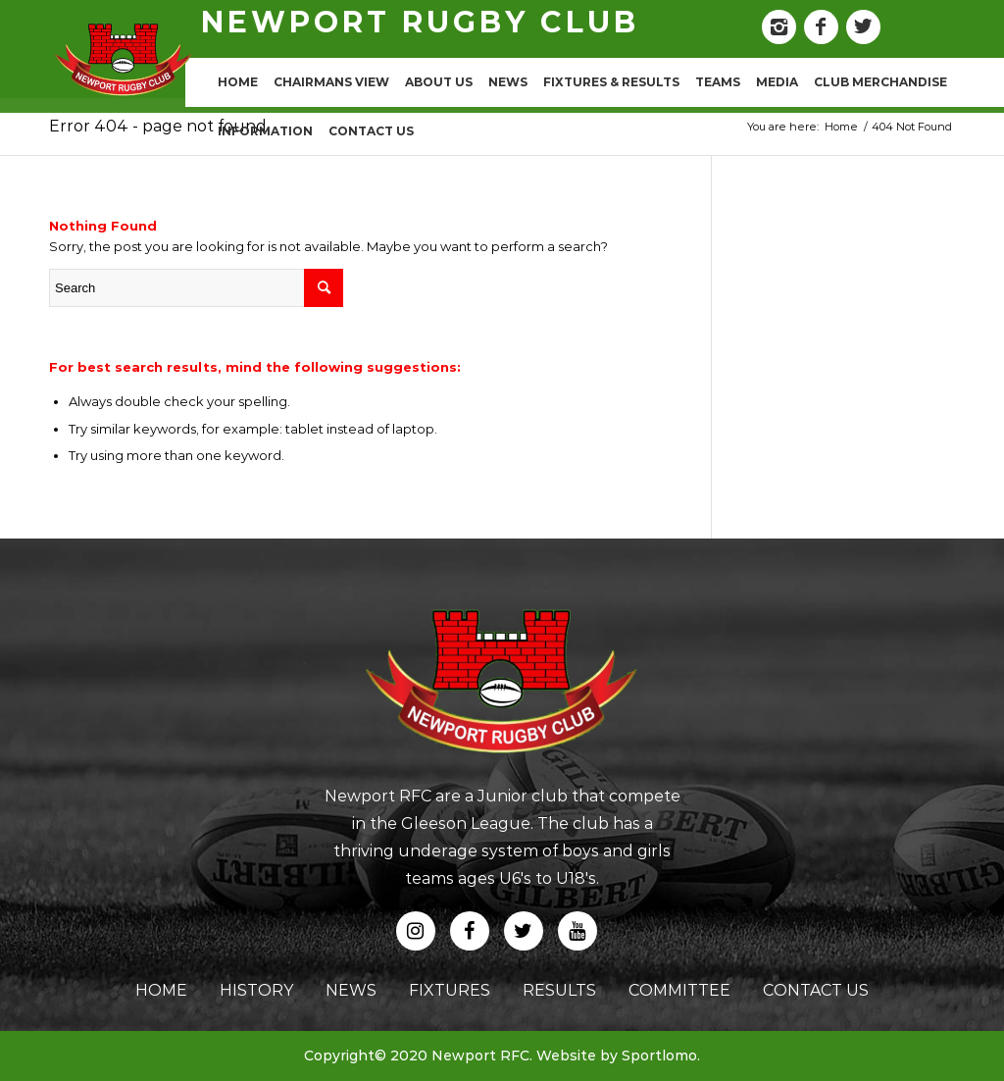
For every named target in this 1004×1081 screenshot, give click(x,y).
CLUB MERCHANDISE (880, 82)
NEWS (507, 82)
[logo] (123, 59)
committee (679, 990)
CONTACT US (371, 131)
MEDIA (777, 82)
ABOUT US (439, 82)
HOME (238, 82)
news (351, 990)
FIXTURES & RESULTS (611, 82)
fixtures (449, 990)
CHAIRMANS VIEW (331, 82)
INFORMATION (265, 131)
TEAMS (717, 82)
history (256, 990)
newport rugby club (420, 22)
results (559, 990)
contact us (816, 990)
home (161, 990)
